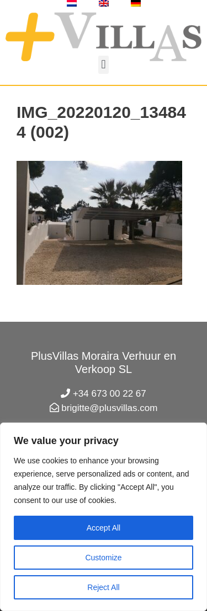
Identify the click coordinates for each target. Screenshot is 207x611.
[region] (103, 517)
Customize (103, 557)
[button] (103, 65)
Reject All (103, 587)
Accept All (103, 527)
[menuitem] (72, 3)
